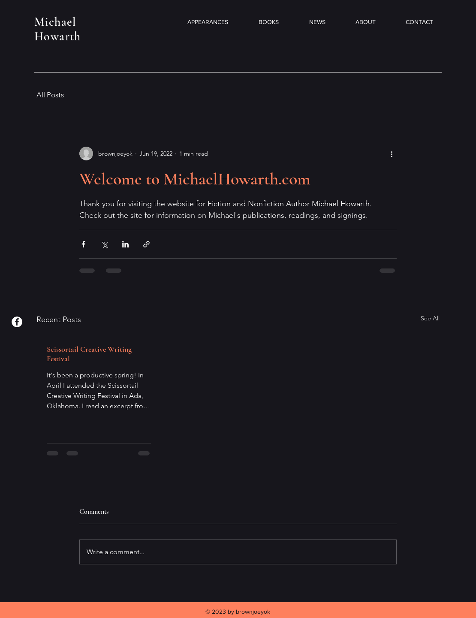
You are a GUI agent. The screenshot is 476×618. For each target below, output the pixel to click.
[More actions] (391, 153)
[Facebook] (17, 322)
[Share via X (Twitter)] (104, 244)
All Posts (50, 94)
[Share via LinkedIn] (125, 244)
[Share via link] (146, 244)
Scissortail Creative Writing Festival (89, 353)
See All (430, 318)
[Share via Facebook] (83, 244)
